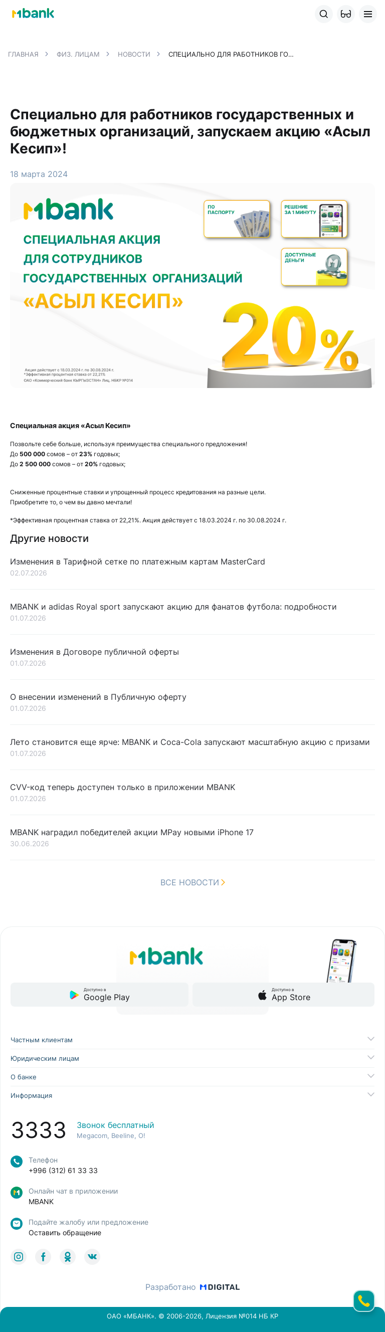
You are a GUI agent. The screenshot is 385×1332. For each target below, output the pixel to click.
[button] (346, 14)
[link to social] (19, 1257)
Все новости (192, 882)
